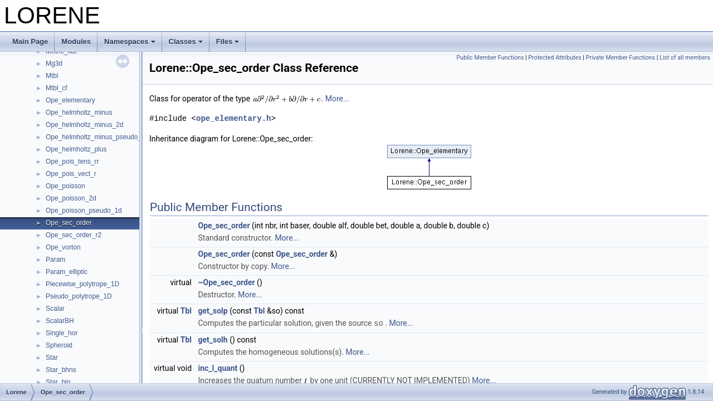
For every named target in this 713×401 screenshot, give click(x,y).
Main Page (30, 41)
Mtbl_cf (56, 88)
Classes (186, 41)
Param (55, 259)
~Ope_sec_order (226, 282)
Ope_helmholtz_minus (79, 112)
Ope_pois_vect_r (71, 174)
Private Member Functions (620, 57)
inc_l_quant (218, 367)
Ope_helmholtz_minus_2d (84, 125)
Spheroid (59, 345)
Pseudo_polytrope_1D (79, 296)
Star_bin (58, 382)
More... (337, 98)
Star (52, 357)
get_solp (213, 310)
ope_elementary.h (233, 118)
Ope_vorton (63, 247)
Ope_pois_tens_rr (72, 161)
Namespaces (129, 41)
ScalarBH (60, 321)
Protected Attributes (554, 57)
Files (228, 41)
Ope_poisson (65, 186)
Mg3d (54, 63)
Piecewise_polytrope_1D (82, 284)
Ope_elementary (70, 100)
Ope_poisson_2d (71, 198)
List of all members (685, 57)
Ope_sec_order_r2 (73, 235)
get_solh (213, 339)
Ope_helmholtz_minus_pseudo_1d (97, 137)
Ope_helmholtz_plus (76, 149)
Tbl (186, 310)
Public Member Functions (490, 57)
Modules (76, 41)
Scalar (55, 308)
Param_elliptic (66, 272)
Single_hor (61, 333)
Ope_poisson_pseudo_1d (84, 210)
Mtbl (52, 76)
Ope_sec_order (69, 223)
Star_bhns (61, 370)
